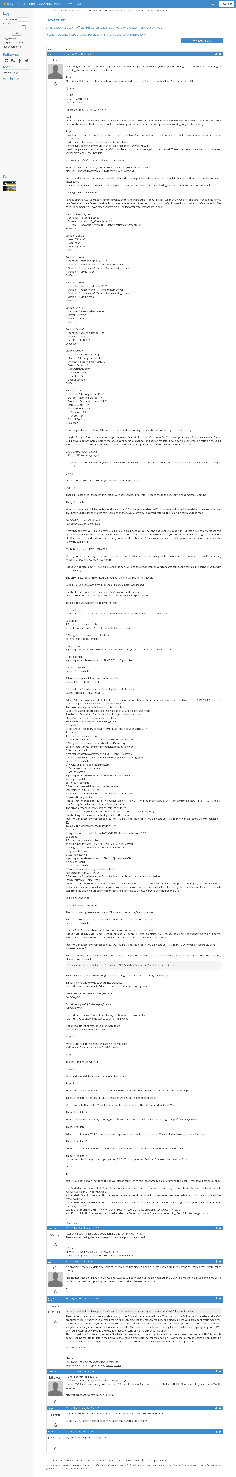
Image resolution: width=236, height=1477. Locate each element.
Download (226, 4)
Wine (71, 3)
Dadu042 (52, 1431)
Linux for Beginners (77, 1255)
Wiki (79, 3)
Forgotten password (14, 42)
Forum (64, 10)
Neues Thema (202, 40)
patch (133, 955)
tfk (49, 53)
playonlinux (14, 4)
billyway (52, 1371)
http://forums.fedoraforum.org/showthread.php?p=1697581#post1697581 (108, 595)
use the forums (113, 1365)
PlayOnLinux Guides (104, 1255)
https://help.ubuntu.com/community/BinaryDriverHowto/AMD (101, 171)
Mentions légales (12, 72)
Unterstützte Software (50, 3)
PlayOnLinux (77, 10)
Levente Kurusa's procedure (82, 905)
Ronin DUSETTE (53, 1299)
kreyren (51, 1408)
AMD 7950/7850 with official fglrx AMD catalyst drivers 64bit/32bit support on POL (126, 1460)
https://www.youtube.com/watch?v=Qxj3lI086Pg (92, 718)
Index (66, 1460)
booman (52, 1228)
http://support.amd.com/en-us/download (131, 135)
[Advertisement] (16, 128)
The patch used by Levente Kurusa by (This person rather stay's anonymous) (109, 912)
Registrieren (10, 38)
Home (32, 3)
